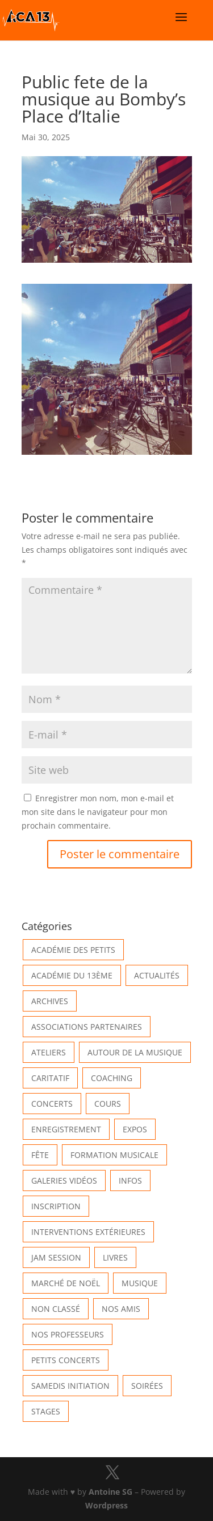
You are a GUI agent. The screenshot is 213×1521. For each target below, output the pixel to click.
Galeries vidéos (64, 1180)
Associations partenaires (86, 1026)
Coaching (111, 1078)
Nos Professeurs (67, 1334)
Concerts (52, 1103)
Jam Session (56, 1257)
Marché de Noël (65, 1283)
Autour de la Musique (134, 1052)
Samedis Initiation (70, 1385)
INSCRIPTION (56, 1206)
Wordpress (106, 1505)
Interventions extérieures (88, 1231)
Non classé (55, 1308)
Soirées (147, 1385)
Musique (140, 1283)
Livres (115, 1257)
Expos (135, 1129)
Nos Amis (121, 1308)
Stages (45, 1411)
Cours (107, 1103)
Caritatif (50, 1078)
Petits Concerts (65, 1360)
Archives (49, 1001)
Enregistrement (66, 1129)
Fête (40, 1154)
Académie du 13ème (71, 975)
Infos (130, 1180)
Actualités (156, 975)
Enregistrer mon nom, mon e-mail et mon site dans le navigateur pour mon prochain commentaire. (98, 812)
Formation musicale (114, 1154)
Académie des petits (73, 949)
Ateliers (48, 1052)
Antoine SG (110, 1491)
